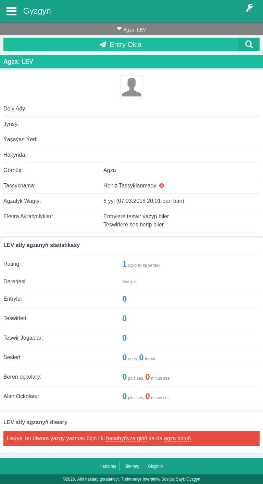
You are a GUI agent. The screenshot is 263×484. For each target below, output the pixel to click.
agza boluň (177, 438)
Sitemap (131, 466)
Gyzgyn (37, 10)
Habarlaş (108, 466)
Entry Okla (125, 44)
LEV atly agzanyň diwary (35, 422)
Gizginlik (155, 466)
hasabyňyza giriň (126, 438)
